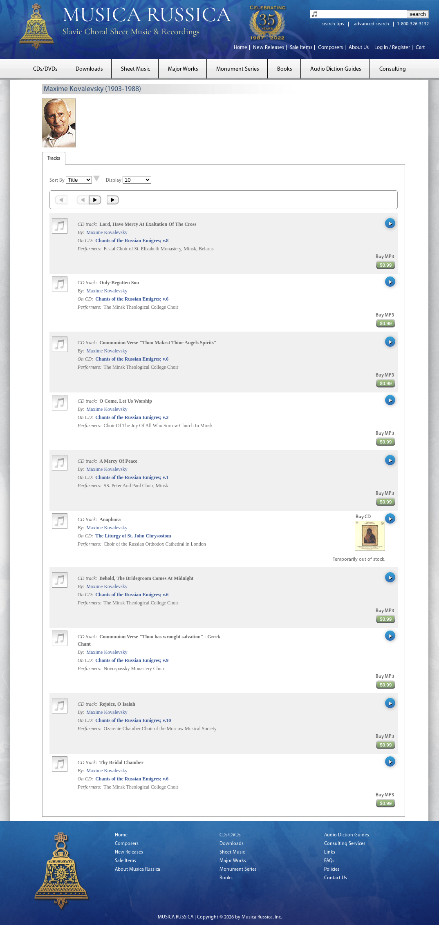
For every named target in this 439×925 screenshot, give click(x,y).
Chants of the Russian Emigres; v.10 (133, 720)
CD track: (88, 224)
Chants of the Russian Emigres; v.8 (131, 240)
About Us (359, 47)
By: (82, 232)
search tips (333, 24)
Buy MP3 (385, 256)
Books (284, 69)
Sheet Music (135, 69)
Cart (420, 47)
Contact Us (335, 878)
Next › (96, 200)
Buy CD (363, 517)
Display (113, 180)
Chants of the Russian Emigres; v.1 (131, 477)
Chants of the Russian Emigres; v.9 (131, 660)
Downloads (89, 69)
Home (240, 47)
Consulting (392, 69)
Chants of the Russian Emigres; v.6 (131, 299)
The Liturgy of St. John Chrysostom (133, 536)
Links (329, 852)
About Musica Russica (137, 869)
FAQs (329, 860)
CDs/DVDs (45, 69)
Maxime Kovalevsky (106, 232)
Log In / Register (392, 47)
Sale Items (301, 47)
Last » (113, 200)
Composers (330, 47)
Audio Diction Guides (335, 69)
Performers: (90, 249)
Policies (332, 869)
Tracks (53, 158)
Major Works (183, 69)
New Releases (268, 47)
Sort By (57, 180)
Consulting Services (344, 843)
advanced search (371, 24)
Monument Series (237, 69)
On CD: (85, 240)
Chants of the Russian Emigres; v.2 (131, 417)
